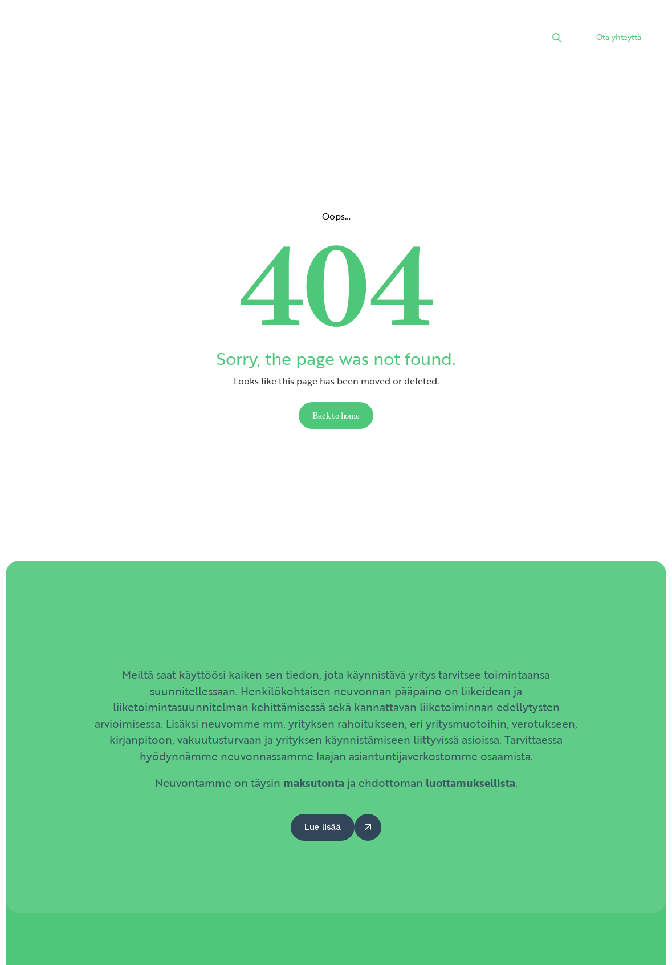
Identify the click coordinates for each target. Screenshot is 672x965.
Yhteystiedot (176, 53)
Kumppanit (397, 25)
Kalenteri (331, 25)
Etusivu (163, 25)
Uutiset (274, 25)
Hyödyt (459, 25)
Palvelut (219, 25)
